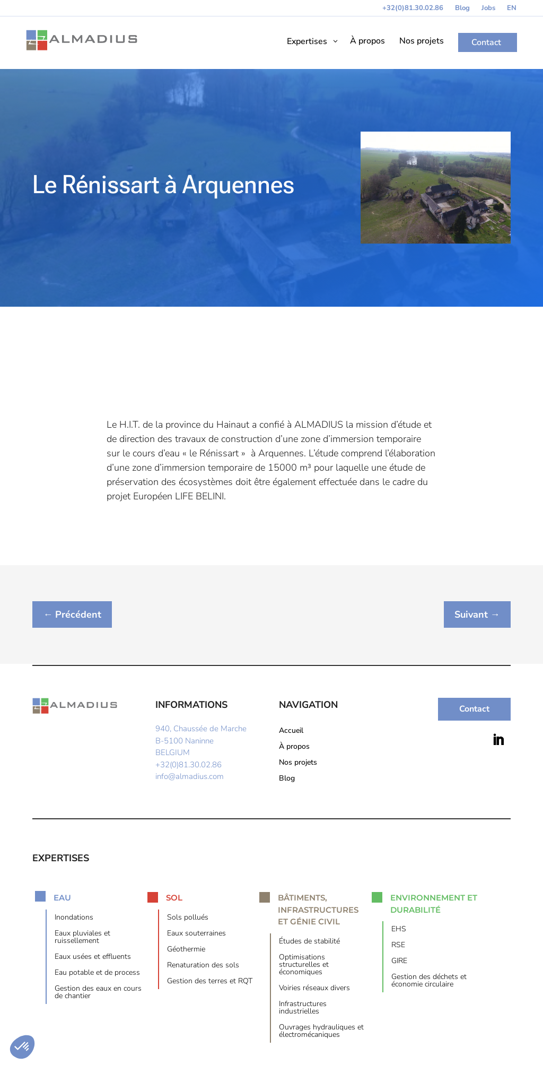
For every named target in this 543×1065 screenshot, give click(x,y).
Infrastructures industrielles (303, 1008)
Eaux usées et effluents (93, 957)
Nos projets (298, 763)
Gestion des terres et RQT (209, 981)
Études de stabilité (309, 942)
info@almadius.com (189, 777)
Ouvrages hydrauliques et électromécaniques (321, 1032)
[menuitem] (511, 10)
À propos (294, 747)
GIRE (399, 962)
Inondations (74, 918)
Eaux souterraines (196, 934)
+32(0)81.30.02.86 (412, 8)
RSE (398, 946)
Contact (474, 709)
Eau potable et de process (97, 973)
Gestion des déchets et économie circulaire (429, 982)
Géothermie (186, 950)
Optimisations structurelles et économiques (304, 965)
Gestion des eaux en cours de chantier (98, 993)
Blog (462, 8)
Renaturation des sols (203, 966)
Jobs (488, 8)
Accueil (291, 732)
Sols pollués (187, 918)
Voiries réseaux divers (314, 988)
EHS (398, 930)
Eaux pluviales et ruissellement (82, 938)
